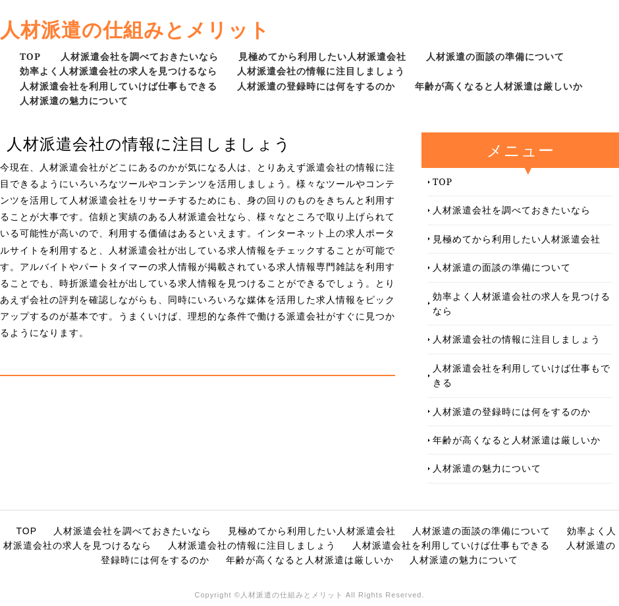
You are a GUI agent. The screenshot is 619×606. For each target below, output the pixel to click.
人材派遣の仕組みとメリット (135, 29)
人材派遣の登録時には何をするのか (316, 86)
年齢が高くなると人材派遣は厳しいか (499, 86)
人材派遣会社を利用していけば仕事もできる (118, 86)
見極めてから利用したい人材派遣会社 (322, 56)
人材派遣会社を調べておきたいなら (140, 56)
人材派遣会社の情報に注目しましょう (321, 71)
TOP (30, 56)
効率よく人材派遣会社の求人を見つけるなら (118, 71)
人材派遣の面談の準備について (495, 56)
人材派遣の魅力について (74, 100)
